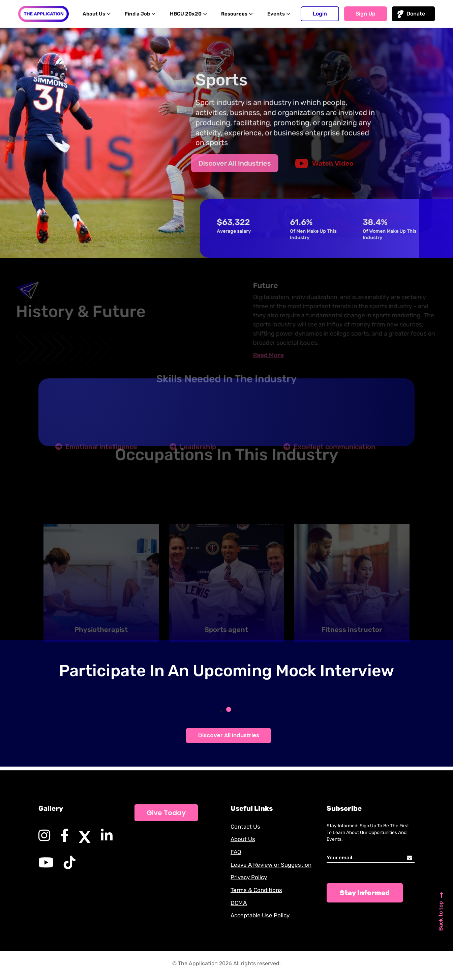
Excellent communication (329, 458)
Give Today (166, 809)
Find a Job (142, 13)
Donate (415, 13)
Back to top (439, 904)
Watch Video (317, 163)
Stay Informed (365, 889)
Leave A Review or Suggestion (273, 862)
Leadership (193, 458)
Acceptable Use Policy (262, 915)
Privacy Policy (250, 876)
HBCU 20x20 (190, 13)
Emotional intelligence (96, 458)
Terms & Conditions (257, 889)
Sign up (365, 13)
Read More (279, 355)
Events (277, 13)
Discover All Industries (227, 163)
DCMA (239, 902)
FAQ (236, 849)
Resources (237, 13)
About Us (100, 13)
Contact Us (246, 823)
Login (320, 13)
